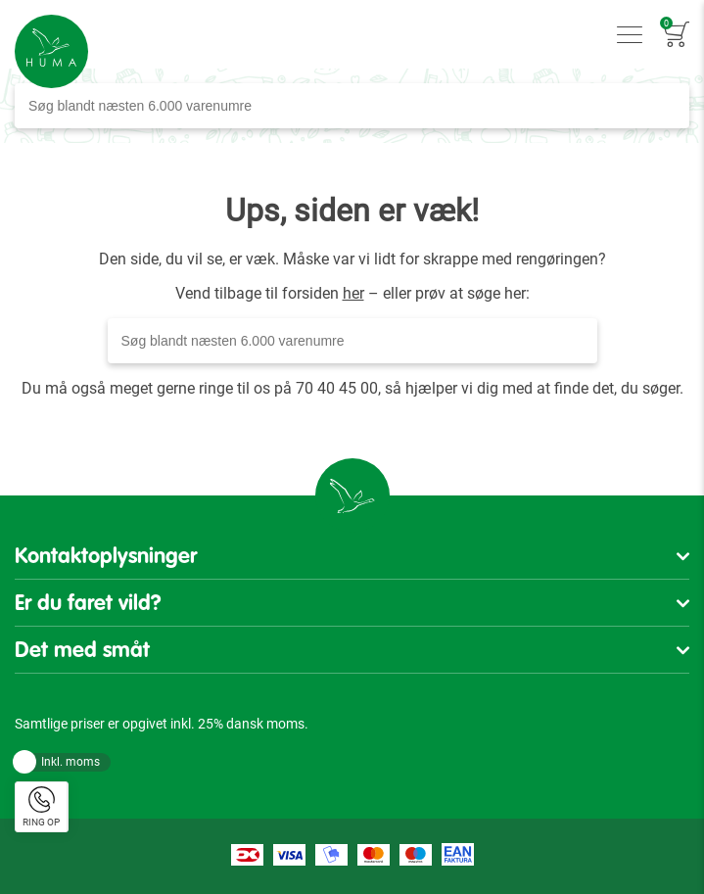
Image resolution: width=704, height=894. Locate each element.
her (353, 293)
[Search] (669, 106)
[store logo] (51, 51)
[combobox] (352, 105)
